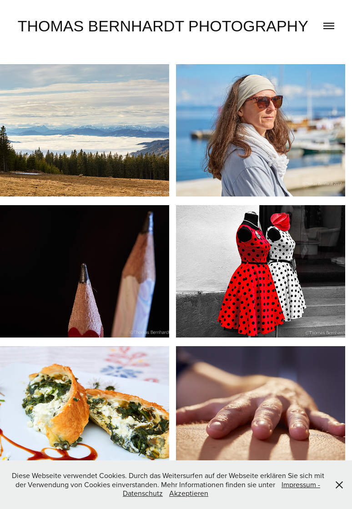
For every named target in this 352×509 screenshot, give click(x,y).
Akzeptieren (188, 493)
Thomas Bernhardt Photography (163, 26)
